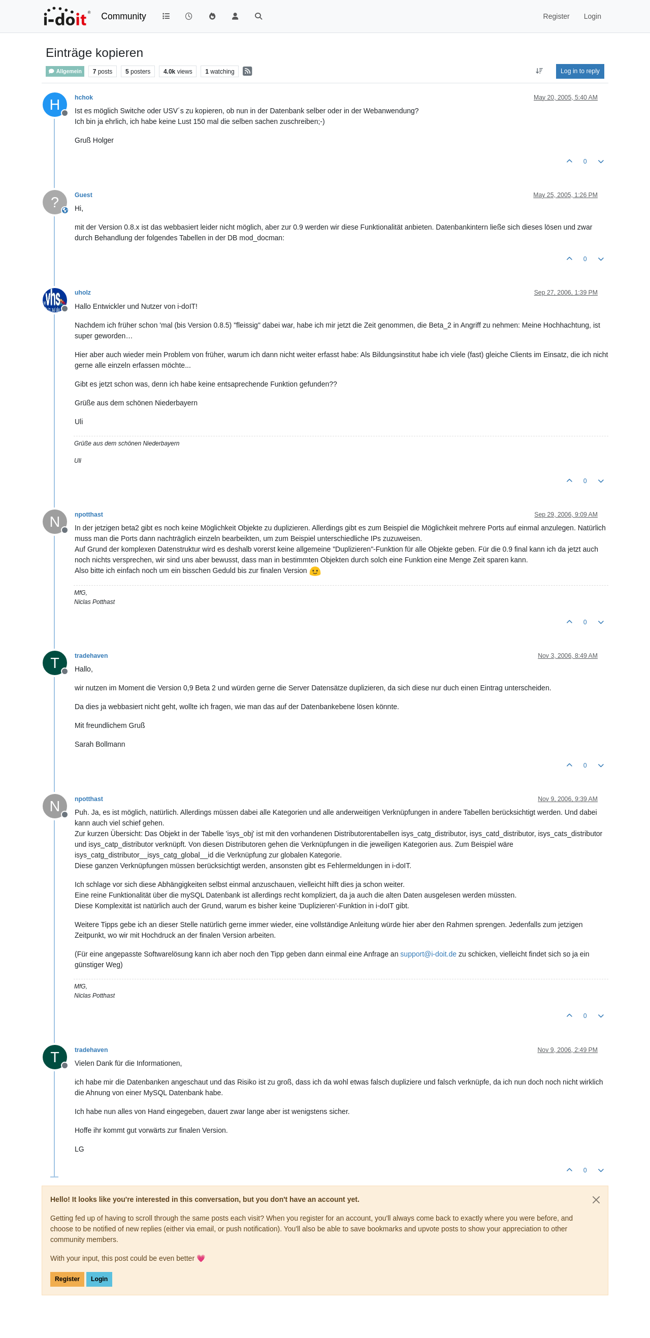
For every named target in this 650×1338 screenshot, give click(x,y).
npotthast (89, 514)
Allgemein (65, 71)
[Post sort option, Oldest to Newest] (539, 71)
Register (67, 1279)
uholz (83, 292)
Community (123, 16)
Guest (83, 195)
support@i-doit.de (428, 954)
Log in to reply (580, 71)
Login (99, 1279)
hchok (84, 97)
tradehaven (91, 655)
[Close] (596, 1200)
